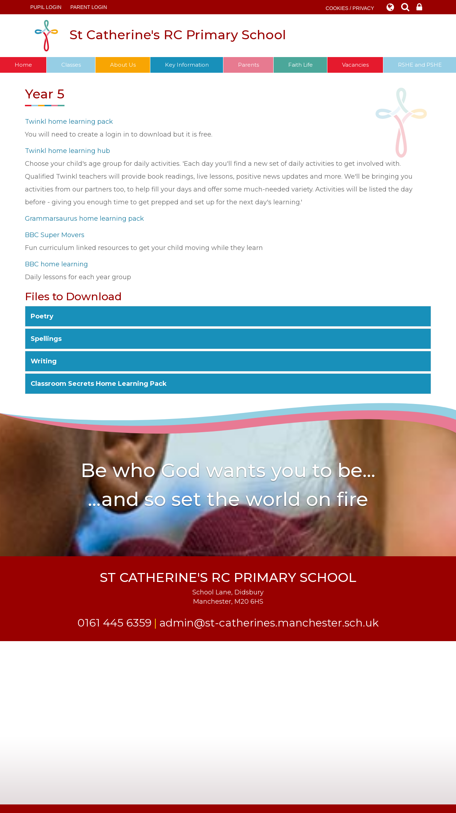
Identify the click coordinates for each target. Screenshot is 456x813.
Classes (71, 64)
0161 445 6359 (114, 622)
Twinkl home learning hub (67, 151)
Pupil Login (45, 7)
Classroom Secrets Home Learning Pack (99, 384)
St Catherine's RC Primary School (158, 36)
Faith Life (300, 64)
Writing (44, 361)
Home (23, 64)
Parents (248, 64)
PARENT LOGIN (88, 7)
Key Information (187, 64)
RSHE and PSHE (420, 64)
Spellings (46, 339)
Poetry (42, 316)
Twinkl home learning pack (69, 122)
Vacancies (355, 64)
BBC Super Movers (54, 235)
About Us (123, 64)
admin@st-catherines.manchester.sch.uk (269, 622)
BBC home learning (56, 264)
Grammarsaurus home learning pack (84, 219)
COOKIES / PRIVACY (350, 8)
